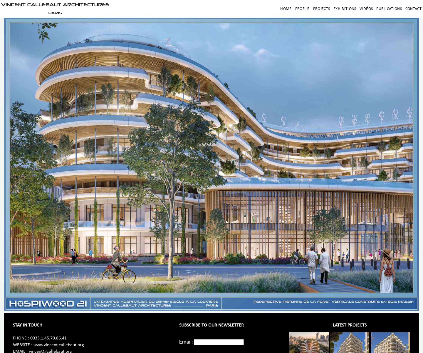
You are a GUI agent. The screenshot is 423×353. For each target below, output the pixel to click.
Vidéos (366, 9)
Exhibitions (344, 9)
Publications (389, 9)
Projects (321, 9)
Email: (186, 341)
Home (285, 9)
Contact (413, 9)
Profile (302, 9)
